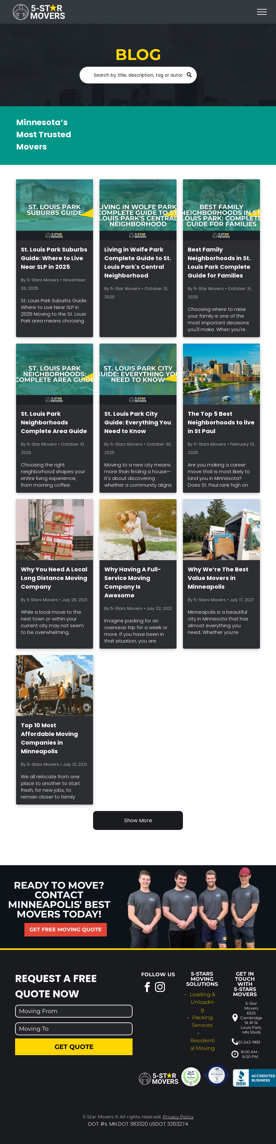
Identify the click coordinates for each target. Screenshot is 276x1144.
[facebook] (147, 988)
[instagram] (160, 988)
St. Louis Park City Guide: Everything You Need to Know (137, 422)
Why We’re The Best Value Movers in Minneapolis (218, 578)
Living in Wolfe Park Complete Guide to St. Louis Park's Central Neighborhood (137, 262)
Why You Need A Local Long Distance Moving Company (54, 578)
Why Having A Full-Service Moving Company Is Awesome (132, 582)
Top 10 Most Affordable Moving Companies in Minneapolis (49, 738)
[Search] (138, 75)
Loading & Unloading (202, 1002)
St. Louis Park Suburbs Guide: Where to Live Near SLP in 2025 (54, 258)
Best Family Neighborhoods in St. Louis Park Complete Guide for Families (219, 262)
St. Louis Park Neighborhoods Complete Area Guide (54, 422)
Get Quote (74, 1047)
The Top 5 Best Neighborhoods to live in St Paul (221, 422)
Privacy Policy (178, 1117)
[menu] (262, 12)
